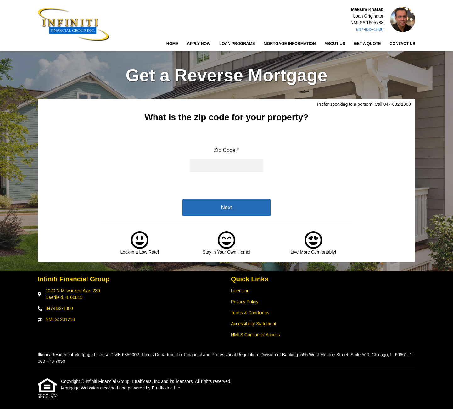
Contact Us (402, 44)
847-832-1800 (369, 29)
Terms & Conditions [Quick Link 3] (250, 312)
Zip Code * (226, 150)
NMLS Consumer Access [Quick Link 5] (255, 334)
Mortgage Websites (80, 387)
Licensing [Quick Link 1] (240, 290)
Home (172, 44)
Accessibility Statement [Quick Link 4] (253, 323)
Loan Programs (237, 44)
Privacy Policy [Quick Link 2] (244, 301)
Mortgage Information (290, 44)
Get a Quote (367, 44)
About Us (334, 44)
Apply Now (198, 44)
